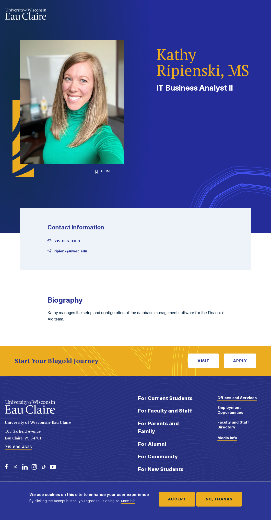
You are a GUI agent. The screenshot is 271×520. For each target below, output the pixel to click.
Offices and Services (237, 397)
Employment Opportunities (230, 410)
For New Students (161, 469)
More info (128, 501)
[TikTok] (43, 467)
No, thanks (219, 499)
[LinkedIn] (25, 467)
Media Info (227, 438)
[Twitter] (15, 467)
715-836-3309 (67, 241)
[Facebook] (6, 467)
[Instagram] (34, 467)
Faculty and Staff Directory (233, 424)
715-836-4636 (18, 447)
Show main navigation (261, 13)
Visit (204, 360)
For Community (158, 457)
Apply (240, 360)
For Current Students (165, 398)
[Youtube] (53, 467)
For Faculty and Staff (165, 411)
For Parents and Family (158, 428)
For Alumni (152, 444)
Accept (177, 499)
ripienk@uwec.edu (70, 251)
